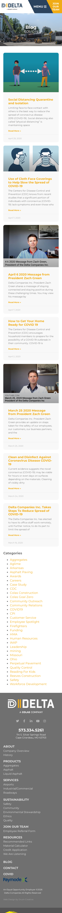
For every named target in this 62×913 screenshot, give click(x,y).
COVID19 (16, 609)
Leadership (18, 647)
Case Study (18, 584)
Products (12, 761)
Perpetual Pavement (25, 663)
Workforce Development (28, 684)
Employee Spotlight (24, 622)
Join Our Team (15, 827)
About (9, 746)
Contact (10, 868)
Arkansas (17, 568)
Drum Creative (26, 899)
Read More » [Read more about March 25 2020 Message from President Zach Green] (14, 438)
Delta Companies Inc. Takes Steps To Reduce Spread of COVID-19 (29, 510)
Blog (7, 862)
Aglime (15, 564)
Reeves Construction (25, 676)
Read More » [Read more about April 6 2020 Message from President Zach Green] (14, 302)
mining (15, 651)
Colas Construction (24, 593)
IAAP (13, 642)
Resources (12, 837)
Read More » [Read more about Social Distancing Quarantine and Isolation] (14, 131)
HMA (13, 634)
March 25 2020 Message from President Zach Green (29, 412)
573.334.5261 (31, 730)
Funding (16, 630)
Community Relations (26, 605)
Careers (15, 580)
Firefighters (18, 626)
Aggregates (18, 560)
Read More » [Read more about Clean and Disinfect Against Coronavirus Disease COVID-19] (14, 488)
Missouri (16, 655)
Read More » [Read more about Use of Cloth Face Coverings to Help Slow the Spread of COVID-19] (14, 210)
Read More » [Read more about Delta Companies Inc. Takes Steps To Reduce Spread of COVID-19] (14, 535)
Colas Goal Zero (21, 597)
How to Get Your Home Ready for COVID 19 (26, 323)
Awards (15, 576)
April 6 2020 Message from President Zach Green (29, 276)
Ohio (13, 659)
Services (10, 780)
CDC (13, 589)
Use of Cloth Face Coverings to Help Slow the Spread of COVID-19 (30, 182)
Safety (14, 680)
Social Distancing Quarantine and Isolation (30, 101)
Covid (8, 874)
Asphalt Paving (21, 572)
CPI (12, 613)
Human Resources (24, 638)
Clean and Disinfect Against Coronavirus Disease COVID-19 (30, 460)
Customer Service (23, 618)
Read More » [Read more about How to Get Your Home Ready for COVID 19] (14, 349)
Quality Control (21, 667)
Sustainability (16, 800)
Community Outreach (26, 601)
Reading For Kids (22, 672)
